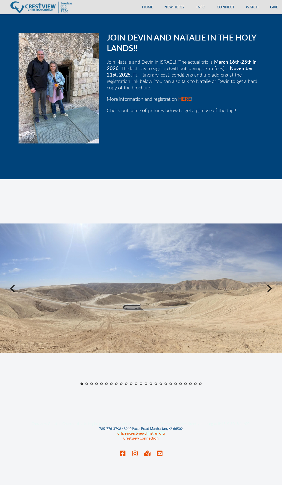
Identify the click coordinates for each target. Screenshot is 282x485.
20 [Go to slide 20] (175, 384)
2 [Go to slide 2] (86, 384)
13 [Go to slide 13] (141, 384)
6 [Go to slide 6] (106, 384)
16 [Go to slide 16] (155, 384)
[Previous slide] (12, 288)
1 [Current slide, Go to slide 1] (81, 384)
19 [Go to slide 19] (170, 384)
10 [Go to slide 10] (126, 384)
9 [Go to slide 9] (121, 384)
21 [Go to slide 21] (180, 384)
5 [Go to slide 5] (101, 384)
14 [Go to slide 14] (146, 384)
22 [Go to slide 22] (185, 384)
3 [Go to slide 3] (91, 384)
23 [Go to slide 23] (190, 384)
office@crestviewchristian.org (141, 433)
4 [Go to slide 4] (96, 384)
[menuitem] (148, 7)
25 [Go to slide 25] (200, 384)
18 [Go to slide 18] (165, 384)
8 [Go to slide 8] (116, 384)
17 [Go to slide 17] (160, 384)
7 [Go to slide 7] (111, 384)
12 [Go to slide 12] (136, 384)
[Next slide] (269, 288)
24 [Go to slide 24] (195, 384)
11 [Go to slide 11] (131, 384)
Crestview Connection (141, 438)
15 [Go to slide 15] (151, 384)
